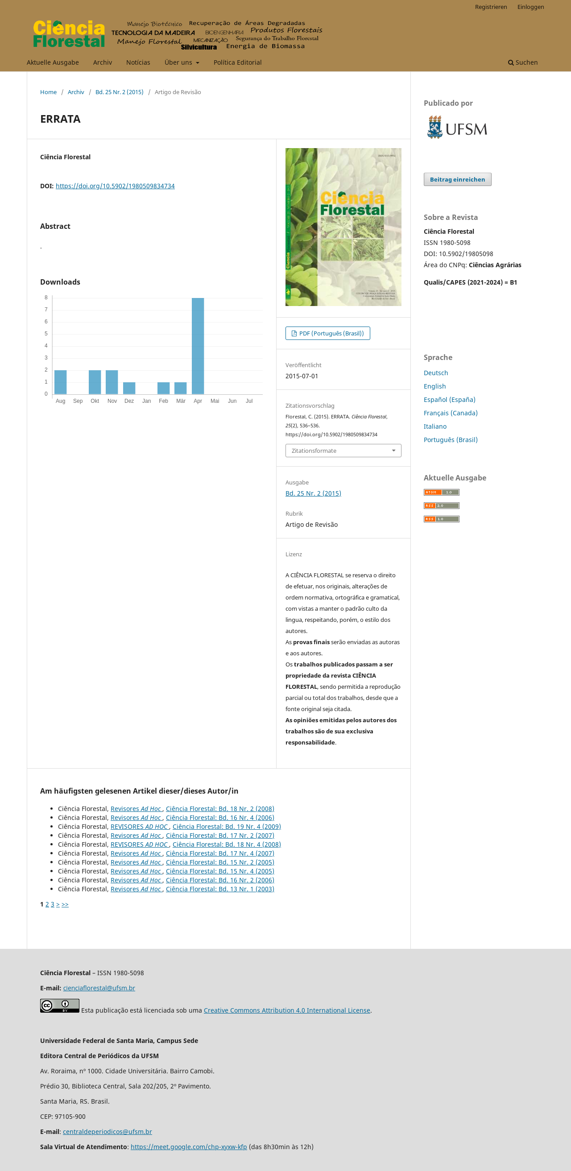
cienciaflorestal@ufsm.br (99, 988)
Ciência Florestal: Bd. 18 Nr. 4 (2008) (227, 844)
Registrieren (491, 7)
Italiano (435, 426)
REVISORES (140, 826)
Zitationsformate (314, 451)
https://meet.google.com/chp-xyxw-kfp (189, 1146)
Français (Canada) (451, 413)
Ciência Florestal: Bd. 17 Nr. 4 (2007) (220, 853)
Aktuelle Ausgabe (53, 62)
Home (48, 92)
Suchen (523, 62)
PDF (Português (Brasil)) (331, 333)
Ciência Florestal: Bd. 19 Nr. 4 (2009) (227, 826)
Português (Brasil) (451, 439)
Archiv (102, 62)
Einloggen (530, 7)
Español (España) (450, 399)
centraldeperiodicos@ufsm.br (107, 1131)
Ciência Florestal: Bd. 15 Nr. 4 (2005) (220, 871)
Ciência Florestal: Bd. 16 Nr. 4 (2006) (220, 817)
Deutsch (436, 372)
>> (65, 904)
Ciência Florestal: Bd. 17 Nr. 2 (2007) (220, 835)
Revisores (136, 808)
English (435, 386)
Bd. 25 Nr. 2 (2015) (119, 92)
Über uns (179, 62)
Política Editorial (238, 62)
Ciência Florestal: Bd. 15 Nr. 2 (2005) (220, 862)
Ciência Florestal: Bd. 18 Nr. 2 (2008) (220, 808)
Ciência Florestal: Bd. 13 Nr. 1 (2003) (220, 889)
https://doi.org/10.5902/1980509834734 (115, 186)
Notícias (138, 62)
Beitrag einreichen (457, 179)
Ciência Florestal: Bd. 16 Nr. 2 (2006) (220, 880)
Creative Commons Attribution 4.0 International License (287, 1010)
